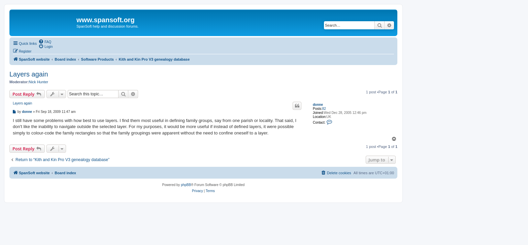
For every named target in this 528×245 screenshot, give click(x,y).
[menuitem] (44, 41)
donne (318, 104)
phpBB (186, 185)
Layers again (28, 74)
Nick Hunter (38, 82)
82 (324, 109)
